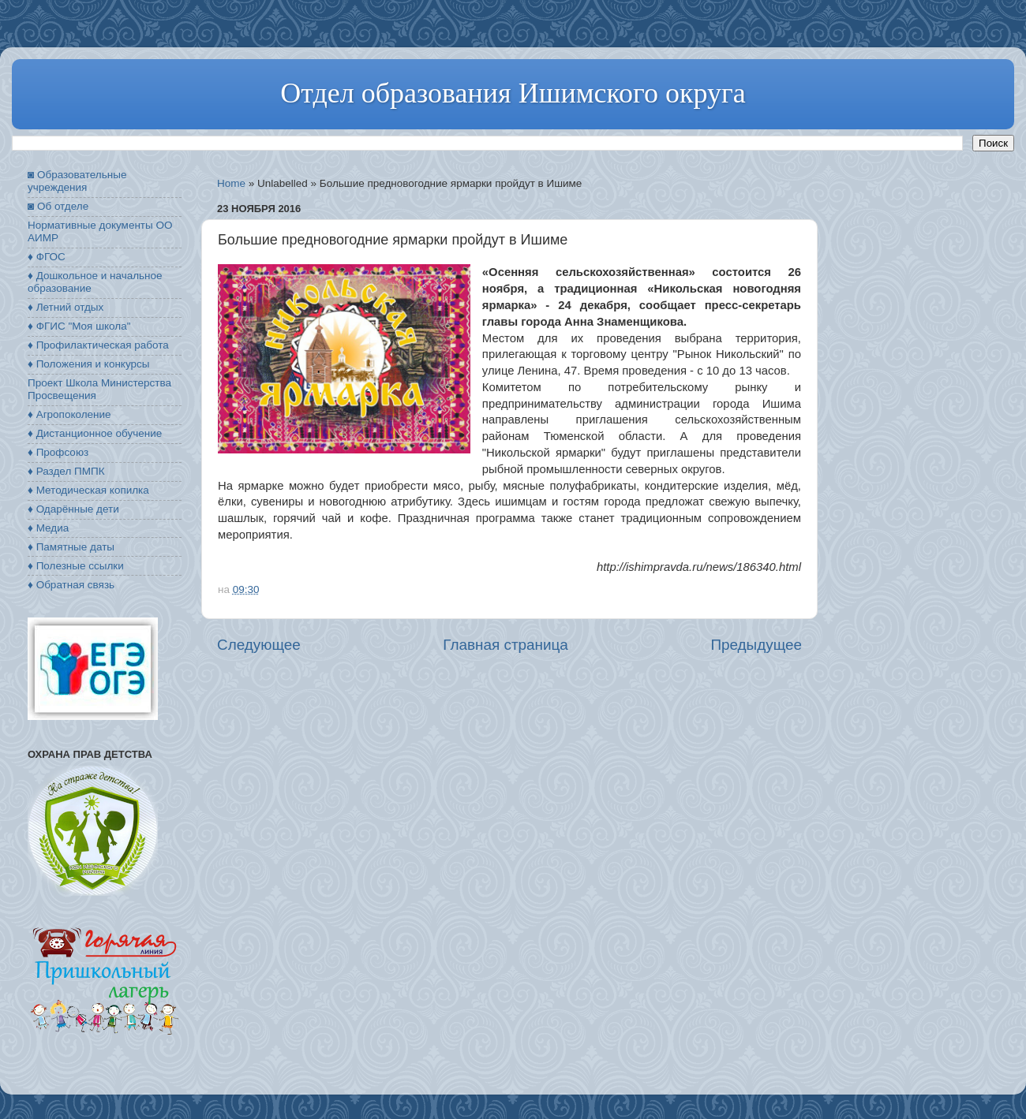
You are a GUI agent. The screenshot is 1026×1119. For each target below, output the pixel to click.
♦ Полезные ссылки (76, 566)
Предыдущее (756, 644)
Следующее (259, 644)
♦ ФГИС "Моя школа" (79, 326)
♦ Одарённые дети (73, 509)
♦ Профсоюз (58, 452)
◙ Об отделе (58, 206)
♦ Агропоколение (69, 414)
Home (231, 183)
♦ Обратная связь (71, 585)
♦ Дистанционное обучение (95, 433)
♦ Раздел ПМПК (66, 471)
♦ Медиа (48, 528)
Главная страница (505, 644)
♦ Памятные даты (71, 547)
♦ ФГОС (47, 257)
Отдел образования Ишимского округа (512, 93)
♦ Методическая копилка (88, 490)
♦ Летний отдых (65, 307)
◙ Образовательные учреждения (77, 181)
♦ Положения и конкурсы (88, 364)
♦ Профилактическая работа (98, 345)
